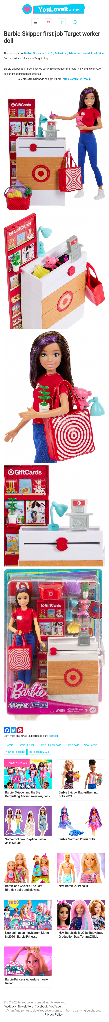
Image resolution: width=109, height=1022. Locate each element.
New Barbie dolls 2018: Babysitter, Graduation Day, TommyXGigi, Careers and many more (81, 935)
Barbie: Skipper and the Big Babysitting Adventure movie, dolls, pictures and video (27, 794)
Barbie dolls (72, 745)
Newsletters (25, 1006)
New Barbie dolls (15, 751)
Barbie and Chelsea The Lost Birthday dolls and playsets (23, 888)
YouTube (55, 1006)
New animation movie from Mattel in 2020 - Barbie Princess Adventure (27, 935)
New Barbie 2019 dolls (73, 886)
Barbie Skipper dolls (50, 745)
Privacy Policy (54, 1014)
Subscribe (48, 22)
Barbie (9, 745)
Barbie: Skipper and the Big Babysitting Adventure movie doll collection (64, 53)
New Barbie (90, 745)
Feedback (10, 1006)
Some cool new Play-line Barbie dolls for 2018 (25, 841)
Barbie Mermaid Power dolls (77, 839)
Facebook (62, 22)
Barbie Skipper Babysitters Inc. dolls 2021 (78, 794)
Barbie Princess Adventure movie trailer (26, 981)
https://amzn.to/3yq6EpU (77, 79)
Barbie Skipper (26, 745)
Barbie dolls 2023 (39, 751)
